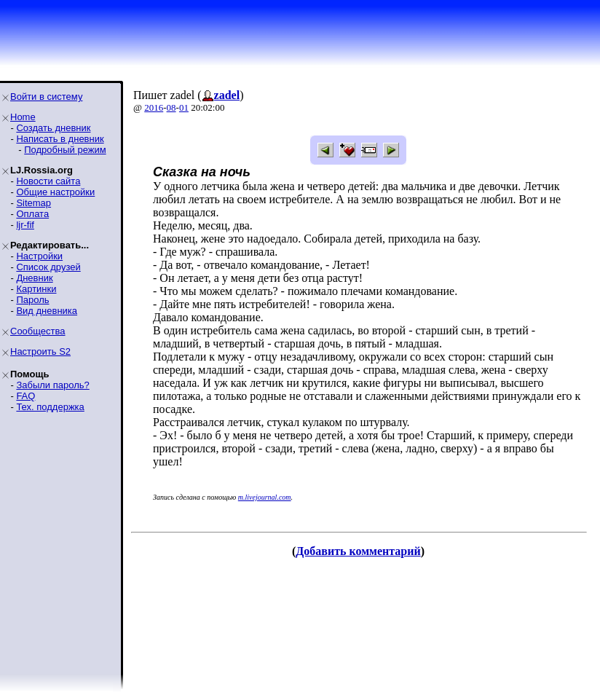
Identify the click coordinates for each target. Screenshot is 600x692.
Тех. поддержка (50, 406)
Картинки (36, 288)
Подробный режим (65, 149)
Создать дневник (53, 127)
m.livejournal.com (264, 497)
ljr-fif (25, 224)
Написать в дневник (59, 138)
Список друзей (48, 267)
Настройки (39, 256)
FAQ (25, 395)
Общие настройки (55, 191)
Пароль (32, 299)
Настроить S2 (40, 351)
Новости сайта (48, 181)
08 (171, 107)
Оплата (32, 213)
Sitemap (33, 202)
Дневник (34, 277)
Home (23, 116)
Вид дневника (46, 310)
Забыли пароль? (52, 385)
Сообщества (38, 331)
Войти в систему (46, 96)
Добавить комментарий (358, 551)
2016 (153, 107)
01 (184, 107)
